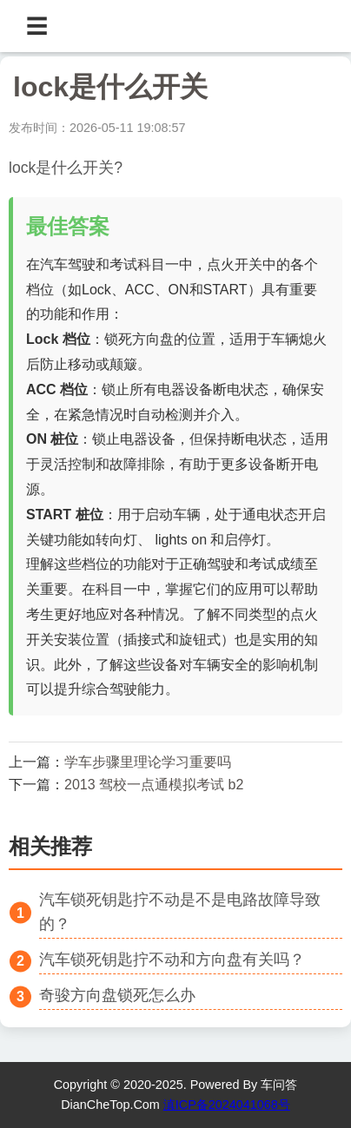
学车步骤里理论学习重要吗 (147, 762)
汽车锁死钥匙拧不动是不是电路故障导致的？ (180, 912)
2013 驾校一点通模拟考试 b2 (153, 784)
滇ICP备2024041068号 (226, 1105)
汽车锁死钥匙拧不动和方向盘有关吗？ (172, 959)
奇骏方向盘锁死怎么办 (117, 995)
